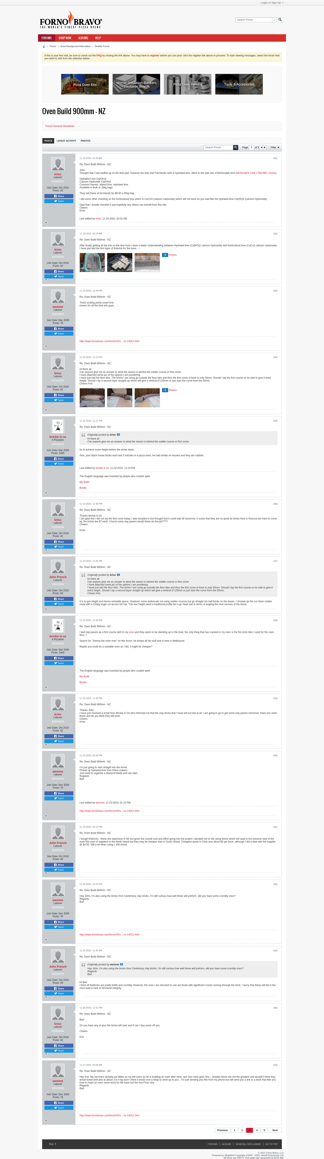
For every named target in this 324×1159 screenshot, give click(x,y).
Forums (47, 38)
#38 (275, 620)
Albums (83, 38)
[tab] (48, 140)
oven (131, 632)
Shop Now (65, 38)
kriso (57, 174)
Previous (222, 1130)
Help (98, 38)
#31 (275, 158)
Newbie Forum (102, 46)
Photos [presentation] (85, 141)
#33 (275, 290)
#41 (275, 827)
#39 (275, 698)
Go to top (271, 1144)
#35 (275, 421)
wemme (57, 306)
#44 (275, 1007)
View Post (118, 435)
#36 (275, 503)
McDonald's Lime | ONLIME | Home (255, 173)
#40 (275, 755)
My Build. (85, 482)
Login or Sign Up (272, 2)
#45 (275, 1065)
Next (275, 1130)
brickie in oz (58, 436)
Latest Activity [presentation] (66, 141)
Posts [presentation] (48, 141)
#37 (275, 561)
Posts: (56, 190)
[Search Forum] (255, 20)
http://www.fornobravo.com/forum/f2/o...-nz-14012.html (109, 341)
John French (58, 577)
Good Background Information (75, 46)
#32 (275, 233)
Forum (53, 46)
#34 (275, 357)
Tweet (59, 201)
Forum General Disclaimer (59, 126)
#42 (275, 884)
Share (59, 196)
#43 (275, 950)
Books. (83, 487)
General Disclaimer (248, 1144)
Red (52, 1144)
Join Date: (52, 187)
